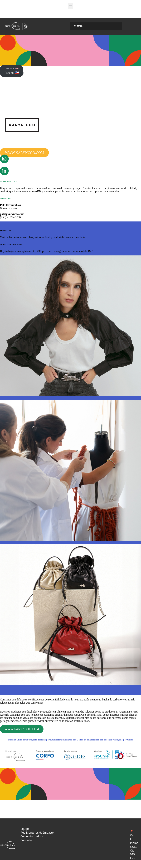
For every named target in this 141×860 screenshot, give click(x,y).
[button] (70, 6)
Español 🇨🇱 (11, 73)
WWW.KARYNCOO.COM (24, 152)
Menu (78, 26)
